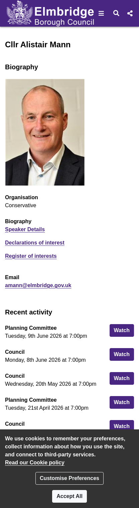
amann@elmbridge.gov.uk (38, 285)
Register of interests (31, 256)
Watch (124, 329)
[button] (101, 13)
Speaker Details (25, 229)
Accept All (69, 496)
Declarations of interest (34, 243)
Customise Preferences (69, 478)
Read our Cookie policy (34, 462)
